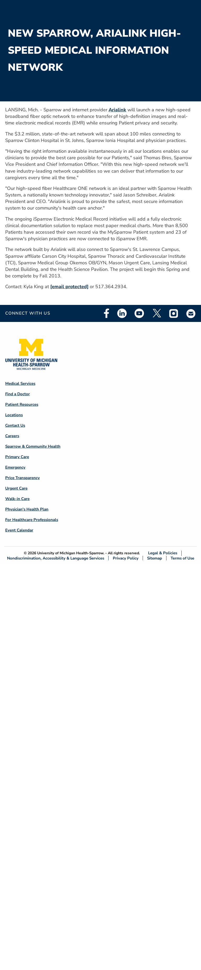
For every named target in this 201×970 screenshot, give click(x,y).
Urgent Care (16, 488)
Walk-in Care (17, 498)
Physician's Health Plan (26, 509)
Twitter (156, 313)
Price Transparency (22, 477)
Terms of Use (182, 558)
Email (191, 313)
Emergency (15, 467)
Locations (14, 415)
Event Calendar (19, 530)
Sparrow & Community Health (32, 446)
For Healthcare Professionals (31, 519)
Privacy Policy (125, 558)
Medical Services (20, 383)
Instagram (173, 313)
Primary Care (17, 456)
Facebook (106, 313)
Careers (12, 436)
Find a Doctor (17, 394)
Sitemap (154, 558)
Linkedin (122, 313)
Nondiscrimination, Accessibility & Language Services (55, 558)
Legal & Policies (162, 553)
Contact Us (15, 425)
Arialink (117, 110)
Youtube (139, 313)
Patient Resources (21, 404)
